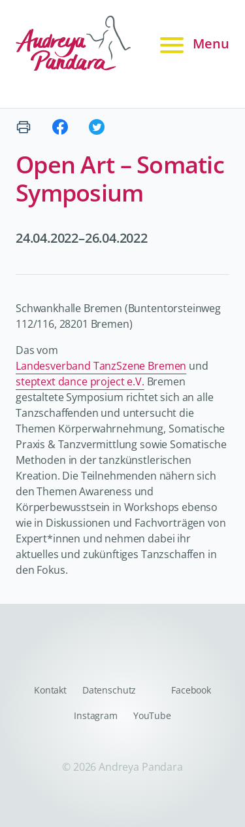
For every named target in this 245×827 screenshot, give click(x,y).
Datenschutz (109, 690)
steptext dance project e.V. (80, 381)
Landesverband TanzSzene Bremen (101, 366)
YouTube (152, 715)
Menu (192, 44)
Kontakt (50, 690)
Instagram (96, 715)
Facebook (191, 690)
